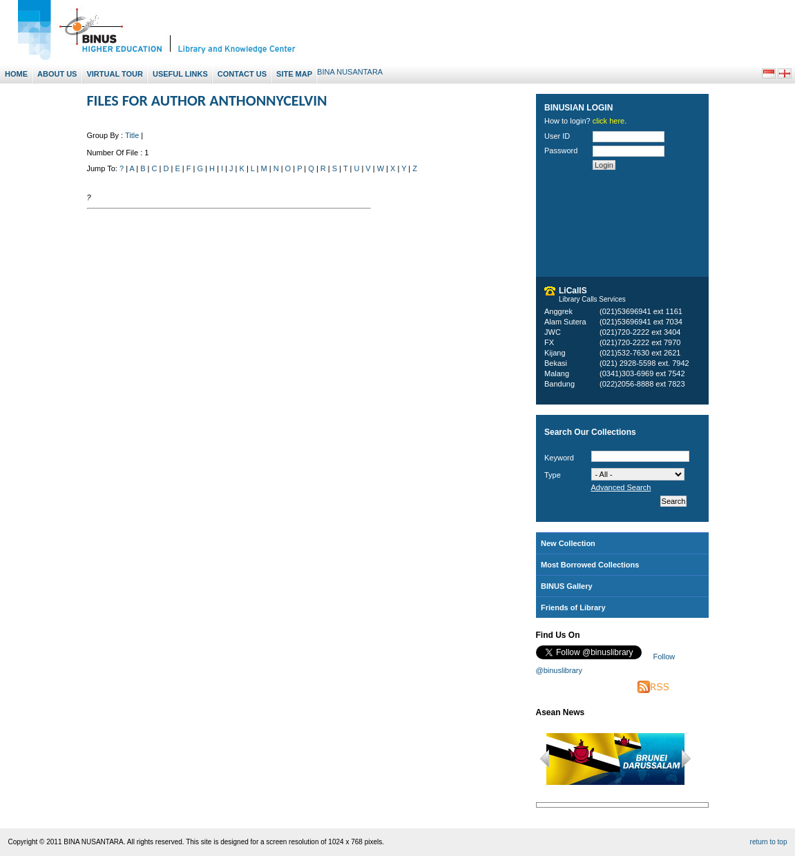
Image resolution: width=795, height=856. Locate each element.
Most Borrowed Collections (590, 565)
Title (132, 135)
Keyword (559, 458)
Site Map (294, 74)
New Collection (568, 543)
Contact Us (242, 74)
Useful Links (180, 74)
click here (608, 121)
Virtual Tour (114, 74)
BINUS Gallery (567, 586)
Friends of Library (573, 607)
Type (552, 475)
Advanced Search (621, 487)
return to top (768, 842)
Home (16, 74)
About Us (57, 74)
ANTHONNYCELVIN (268, 100)
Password (560, 150)
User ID (557, 136)
